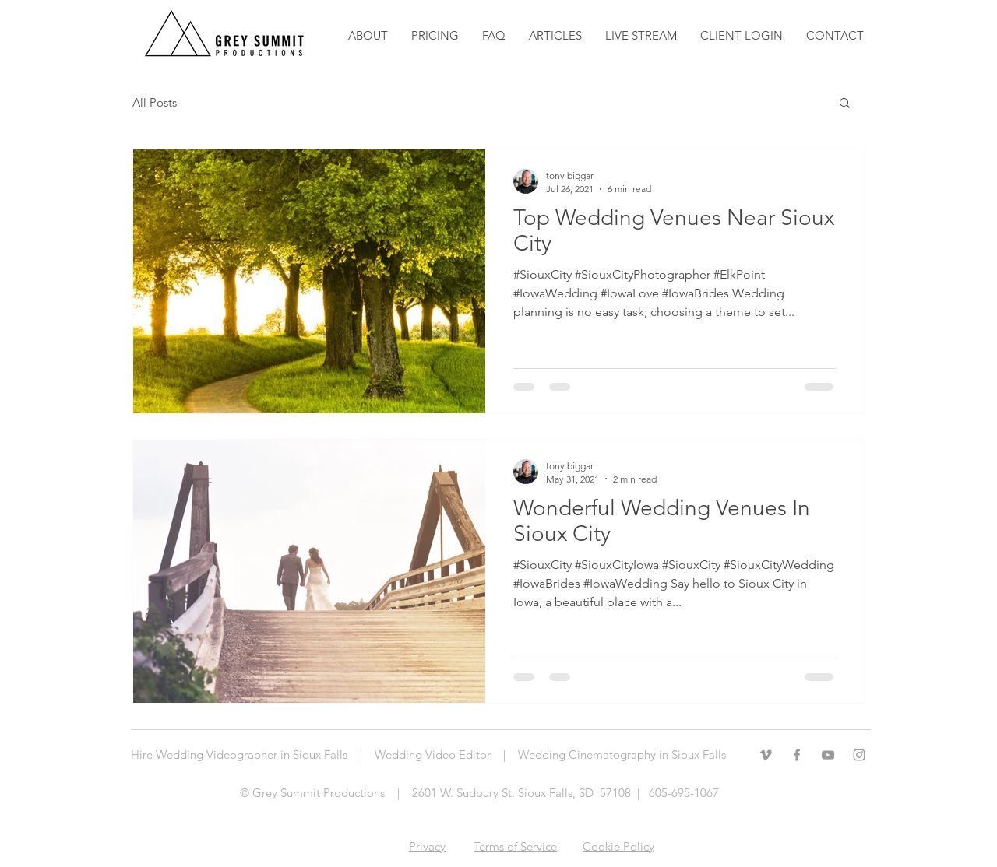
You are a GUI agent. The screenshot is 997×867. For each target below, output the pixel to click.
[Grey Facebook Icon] (797, 755)
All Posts (154, 102)
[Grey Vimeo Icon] (765, 755)
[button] (555, 35)
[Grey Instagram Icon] (859, 755)
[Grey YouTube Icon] (828, 755)
